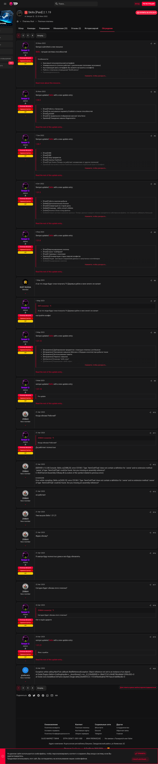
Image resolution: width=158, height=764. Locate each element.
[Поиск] (66, 4)
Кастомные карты (90, 731)
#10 (154, 412)
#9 (155, 381)
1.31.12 (54, 341)
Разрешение (59, 28)
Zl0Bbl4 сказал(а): (60, 438)
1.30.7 (53, 144)
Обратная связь (130, 731)
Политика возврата (59, 728)
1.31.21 (54, 645)
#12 (154, 465)
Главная (127, 734)
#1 (155, 44)
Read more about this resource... (64, 83)
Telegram (106, 734)
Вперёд (55, 36)
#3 (155, 136)
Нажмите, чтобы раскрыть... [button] (104, 76)
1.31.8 (53, 240)
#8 (155, 333)
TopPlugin (84, 749)
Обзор (36, 28)
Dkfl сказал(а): (58, 306)
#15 (154, 533)
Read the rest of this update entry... (64, 127)
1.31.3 (53, 192)
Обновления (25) (76, 28)
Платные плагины (90, 728)
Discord (105, 731)
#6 (155, 280)
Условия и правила (59, 731)
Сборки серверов (90, 734)
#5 (155, 232)
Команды (46, 28)
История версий (106, 28)
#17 (154, 585)
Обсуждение (122, 28)
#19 (154, 637)
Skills (53, 52)
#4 (155, 184)
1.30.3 (53, 100)
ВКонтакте (107, 728)
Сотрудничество (130, 728)
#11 (154, 433)
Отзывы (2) (91, 28)
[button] (5, 4)
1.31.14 (54, 389)
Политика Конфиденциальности (64, 734)
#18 (154, 605)
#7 (155, 301)
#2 (155, 92)
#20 (154, 669)
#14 (154, 512)
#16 (154, 553)
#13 (154, 492)
